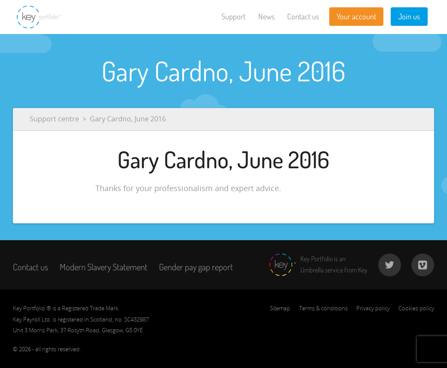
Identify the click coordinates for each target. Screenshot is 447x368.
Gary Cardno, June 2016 (128, 119)
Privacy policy (373, 308)
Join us (409, 16)
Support (233, 16)
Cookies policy (416, 308)
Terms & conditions (323, 308)
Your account (356, 16)
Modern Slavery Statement (103, 266)
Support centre (54, 119)
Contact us (303, 16)
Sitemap (280, 308)
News (266, 16)
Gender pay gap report (196, 266)
